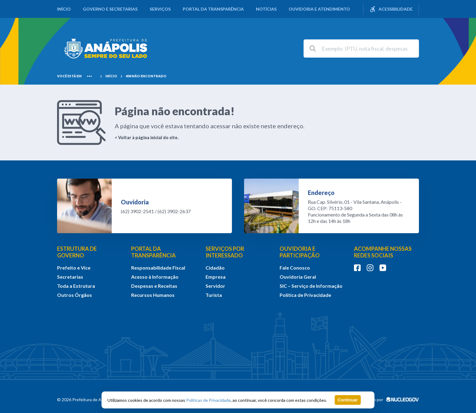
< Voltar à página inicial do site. (147, 137)
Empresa (216, 277)
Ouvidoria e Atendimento (319, 9)
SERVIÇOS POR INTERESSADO (225, 252)
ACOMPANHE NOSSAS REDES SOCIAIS (383, 252)
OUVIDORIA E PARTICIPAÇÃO (300, 252)
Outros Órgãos (74, 295)
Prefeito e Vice (73, 267)
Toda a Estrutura (76, 286)
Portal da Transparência (213, 9)
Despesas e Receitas (154, 286)
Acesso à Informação (154, 277)
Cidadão (215, 267)
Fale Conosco (295, 267)
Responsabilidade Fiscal (158, 267)
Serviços (160, 9)
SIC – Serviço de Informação (311, 286)
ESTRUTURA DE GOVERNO (77, 252)
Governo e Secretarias (110, 9)
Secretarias (70, 277)
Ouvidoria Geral (298, 277)
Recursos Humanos (153, 295)
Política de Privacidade (305, 295)
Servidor (215, 286)
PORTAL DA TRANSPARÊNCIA (153, 252)
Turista (214, 295)
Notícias (266, 9)
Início (64, 9)
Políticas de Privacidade (208, 400)
